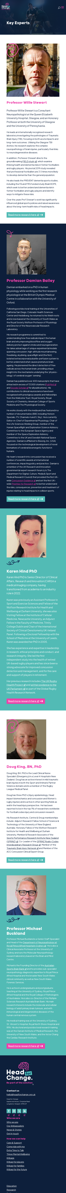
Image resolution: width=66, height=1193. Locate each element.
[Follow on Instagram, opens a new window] (14, 1111)
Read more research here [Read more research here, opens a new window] (23, 214)
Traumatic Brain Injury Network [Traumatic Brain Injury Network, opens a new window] (23, 848)
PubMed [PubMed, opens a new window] (51, 384)
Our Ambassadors (15, 1125)
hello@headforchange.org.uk (21, 1094)
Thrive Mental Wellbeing (18, 1154)
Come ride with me (16, 1146)
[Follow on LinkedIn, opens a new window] (24, 1111)
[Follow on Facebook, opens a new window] (9, 1111)
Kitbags (10, 1158)
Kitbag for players (15, 1161)
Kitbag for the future (17, 1169)
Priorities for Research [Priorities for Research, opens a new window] (24, 483)
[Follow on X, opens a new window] (19, 1111)
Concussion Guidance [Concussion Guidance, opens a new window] (24, 480)
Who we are (12, 1122)
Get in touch (13, 1133)
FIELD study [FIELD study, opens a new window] (29, 161)
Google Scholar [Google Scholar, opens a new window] (19, 387)
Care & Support (14, 1142)
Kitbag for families (15, 1165)
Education (12, 1185)
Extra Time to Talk (15, 1150)
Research (11, 1189)
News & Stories (14, 1129)
